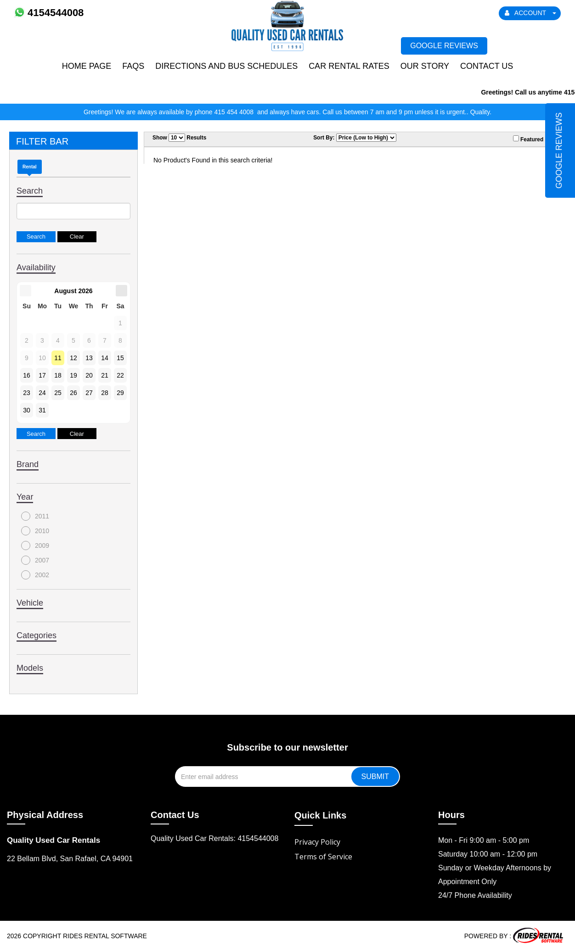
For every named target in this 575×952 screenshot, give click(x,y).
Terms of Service (323, 857)
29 (120, 392)
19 (73, 375)
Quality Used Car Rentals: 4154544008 (214, 838)
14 (104, 358)
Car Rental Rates (349, 66)
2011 (35, 516)
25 (58, 392)
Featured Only (535, 139)
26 (73, 392)
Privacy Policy (317, 842)
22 (120, 375)
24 (42, 392)
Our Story (424, 66)
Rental (30, 166)
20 (89, 375)
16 (26, 375)
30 (26, 410)
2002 (35, 574)
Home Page (87, 66)
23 (26, 392)
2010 (35, 530)
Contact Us (486, 66)
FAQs (133, 66)
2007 (35, 560)
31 (42, 410)
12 (73, 358)
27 (89, 392)
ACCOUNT (530, 13)
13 (89, 358)
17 (42, 375)
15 (120, 358)
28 (104, 392)
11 (58, 358)
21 (104, 375)
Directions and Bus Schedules (226, 66)
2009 (35, 545)
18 (58, 375)
